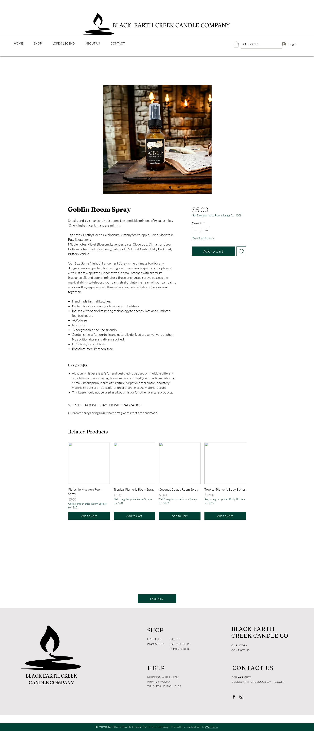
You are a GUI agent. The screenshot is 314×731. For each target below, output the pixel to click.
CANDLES (154, 639)
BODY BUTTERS (180, 644)
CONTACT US (240, 650)
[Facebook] (233, 696)
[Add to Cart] (89, 516)
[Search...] (261, 44)
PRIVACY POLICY (159, 681)
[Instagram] (241, 696)
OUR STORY (239, 645)
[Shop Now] (157, 598)
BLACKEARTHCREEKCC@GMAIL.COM (258, 681)
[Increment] (207, 230)
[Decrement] (195, 230)
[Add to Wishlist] (241, 251)
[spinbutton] (201, 230)
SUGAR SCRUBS (180, 649)
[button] (236, 44)
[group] (157, 481)
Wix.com (211, 727)
